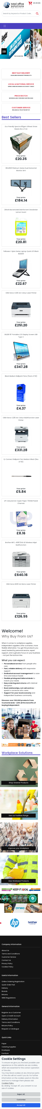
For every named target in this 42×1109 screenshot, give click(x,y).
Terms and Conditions (11, 954)
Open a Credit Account (11, 1016)
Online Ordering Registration (13, 981)
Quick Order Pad (8, 985)
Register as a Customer (11, 1012)
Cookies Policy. (8, 1083)
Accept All (21, 1105)
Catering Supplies (9, 1047)
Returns (5, 994)
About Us (5, 950)
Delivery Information (10, 1019)
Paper (4, 1043)
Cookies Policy (7, 967)
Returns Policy (7, 1025)
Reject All (21, 1094)
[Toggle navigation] (5, 26)
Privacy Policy (7, 963)
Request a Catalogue (10, 1029)
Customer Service (9, 957)
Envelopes (6, 1050)
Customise (21, 1100)
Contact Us (6, 960)
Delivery (5, 988)
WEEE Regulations (9, 998)
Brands (4, 991)
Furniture (5, 1053)
